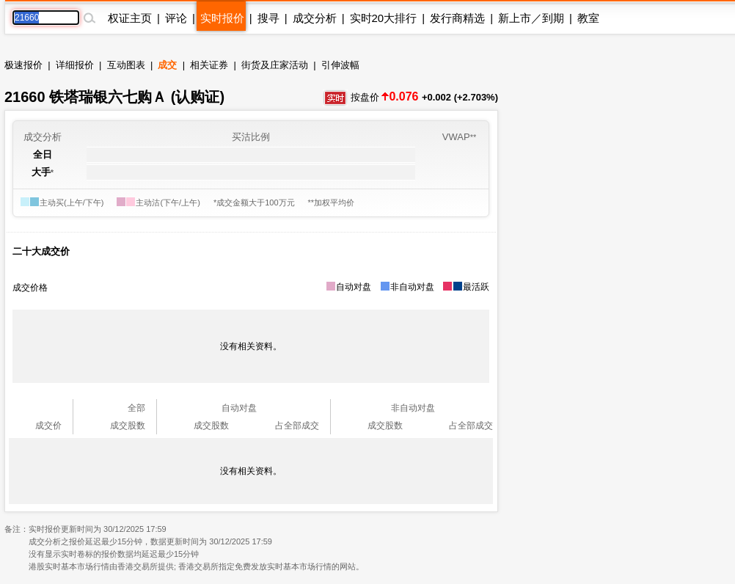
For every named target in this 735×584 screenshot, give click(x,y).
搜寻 (268, 18)
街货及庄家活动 (274, 64)
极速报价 (23, 64)
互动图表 (126, 64)
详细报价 (75, 64)
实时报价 (222, 18)
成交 (167, 64)
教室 (588, 18)
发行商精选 (457, 18)
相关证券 (209, 64)
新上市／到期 (531, 18)
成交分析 (315, 18)
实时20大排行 (383, 18)
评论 (176, 18)
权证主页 (130, 18)
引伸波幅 (340, 64)
